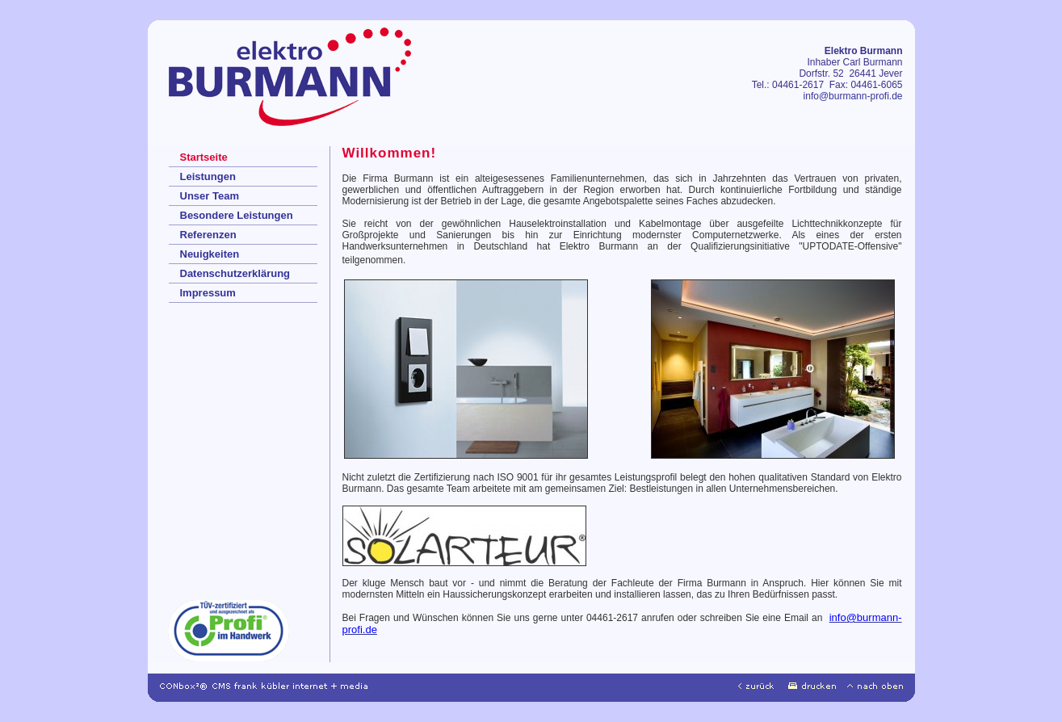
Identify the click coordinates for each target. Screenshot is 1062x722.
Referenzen (208, 235)
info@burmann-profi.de (853, 96)
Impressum (208, 293)
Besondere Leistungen (236, 215)
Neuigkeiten (210, 254)
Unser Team (209, 196)
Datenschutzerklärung (235, 273)
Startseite (204, 157)
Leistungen (208, 176)
